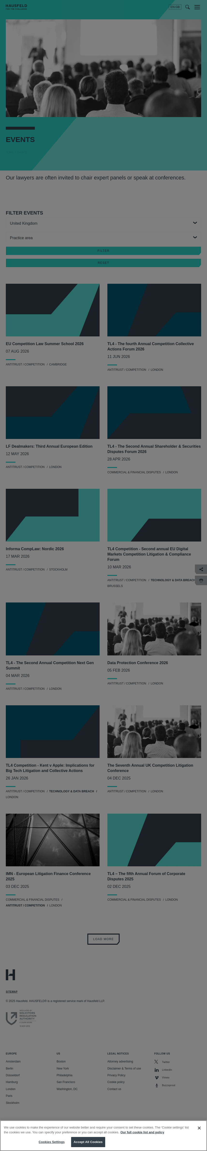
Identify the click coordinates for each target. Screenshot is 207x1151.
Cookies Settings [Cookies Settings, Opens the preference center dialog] (52, 1145)
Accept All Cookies (88, 1145)
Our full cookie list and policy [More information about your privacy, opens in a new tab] (142, 1135)
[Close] (199, 1131)
